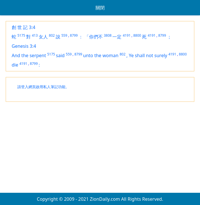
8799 (74, 35)
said (60, 55)
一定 (116, 37)
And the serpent (29, 55)
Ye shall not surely (148, 55)
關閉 (100, 8)
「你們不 (93, 37)
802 (52, 35)
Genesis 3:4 (24, 46)
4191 (126, 35)
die (15, 65)
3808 (108, 35)
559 (64, 35)
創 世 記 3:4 (23, 27)
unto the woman (100, 55)
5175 (21, 35)
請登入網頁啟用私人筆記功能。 (43, 87)
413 (35, 35)
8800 (137, 35)
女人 (43, 37)
